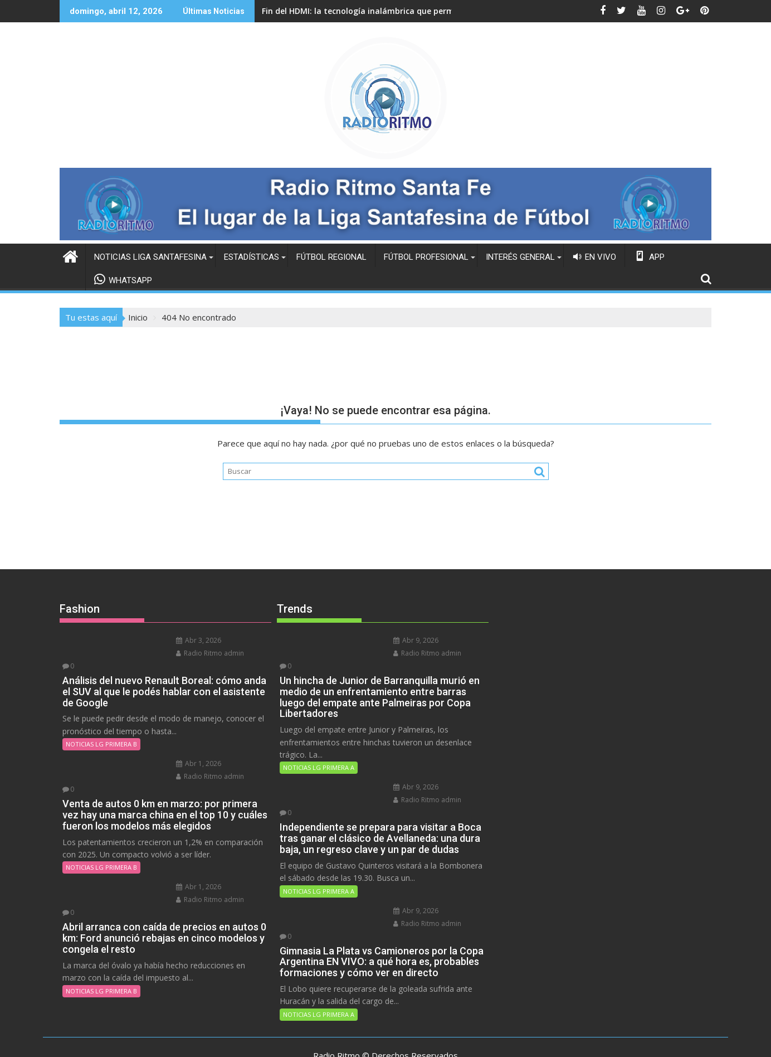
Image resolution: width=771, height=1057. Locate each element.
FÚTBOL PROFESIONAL (426, 256)
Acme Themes (489, 1038)
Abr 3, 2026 (181, 639)
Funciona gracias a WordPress (311, 1038)
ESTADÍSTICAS (251, 256)
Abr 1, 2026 (181, 750)
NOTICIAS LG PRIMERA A (318, 754)
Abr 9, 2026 (399, 639)
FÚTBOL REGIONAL (331, 256)
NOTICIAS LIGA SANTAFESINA (150, 256)
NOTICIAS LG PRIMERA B (101, 730)
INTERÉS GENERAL (520, 256)
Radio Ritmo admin (193, 652)
